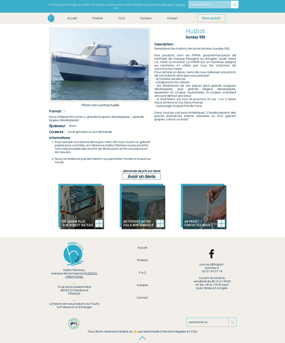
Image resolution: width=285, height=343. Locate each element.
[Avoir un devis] (141, 176)
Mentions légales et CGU (180, 331)
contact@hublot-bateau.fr (212, 266)
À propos (142, 285)
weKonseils (151, 331)
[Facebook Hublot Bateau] (212, 254)
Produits (142, 260)
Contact (142, 297)
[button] (98, 18)
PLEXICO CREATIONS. (81, 275)
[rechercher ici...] (207, 4)
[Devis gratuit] (211, 18)
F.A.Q (142, 272)
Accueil (142, 247)
